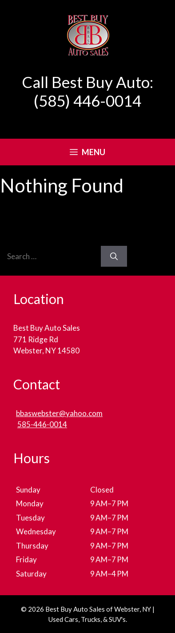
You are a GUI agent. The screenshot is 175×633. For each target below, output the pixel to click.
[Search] (114, 256)
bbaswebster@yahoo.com (59, 413)
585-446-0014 (42, 424)
